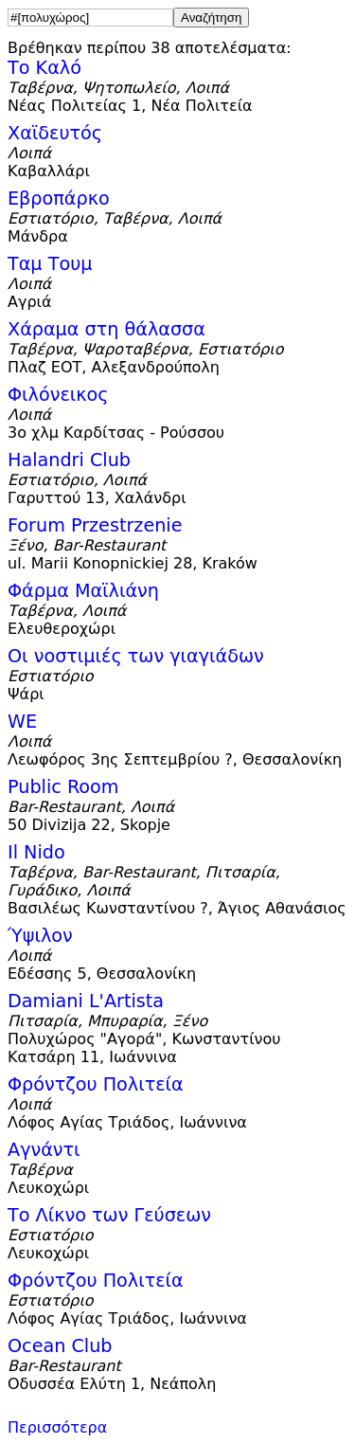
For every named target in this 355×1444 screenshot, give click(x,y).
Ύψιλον (40, 936)
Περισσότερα (57, 1427)
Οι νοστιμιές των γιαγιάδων (136, 656)
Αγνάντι (44, 1150)
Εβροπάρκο (59, 198)
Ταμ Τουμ (50, 264)
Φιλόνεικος (58, 395)
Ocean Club (60, 1346)
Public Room (63, 787)
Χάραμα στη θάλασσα (106, 329)
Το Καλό (44, 68)
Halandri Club (69, 460)
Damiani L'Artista (86, 1001)
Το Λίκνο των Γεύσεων (109, 1215)
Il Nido (36, 852)
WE (22, 721)
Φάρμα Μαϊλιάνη (83, 591)
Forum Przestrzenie (95, 525)
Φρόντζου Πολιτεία (96, 1084)
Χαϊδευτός (55, 133)
